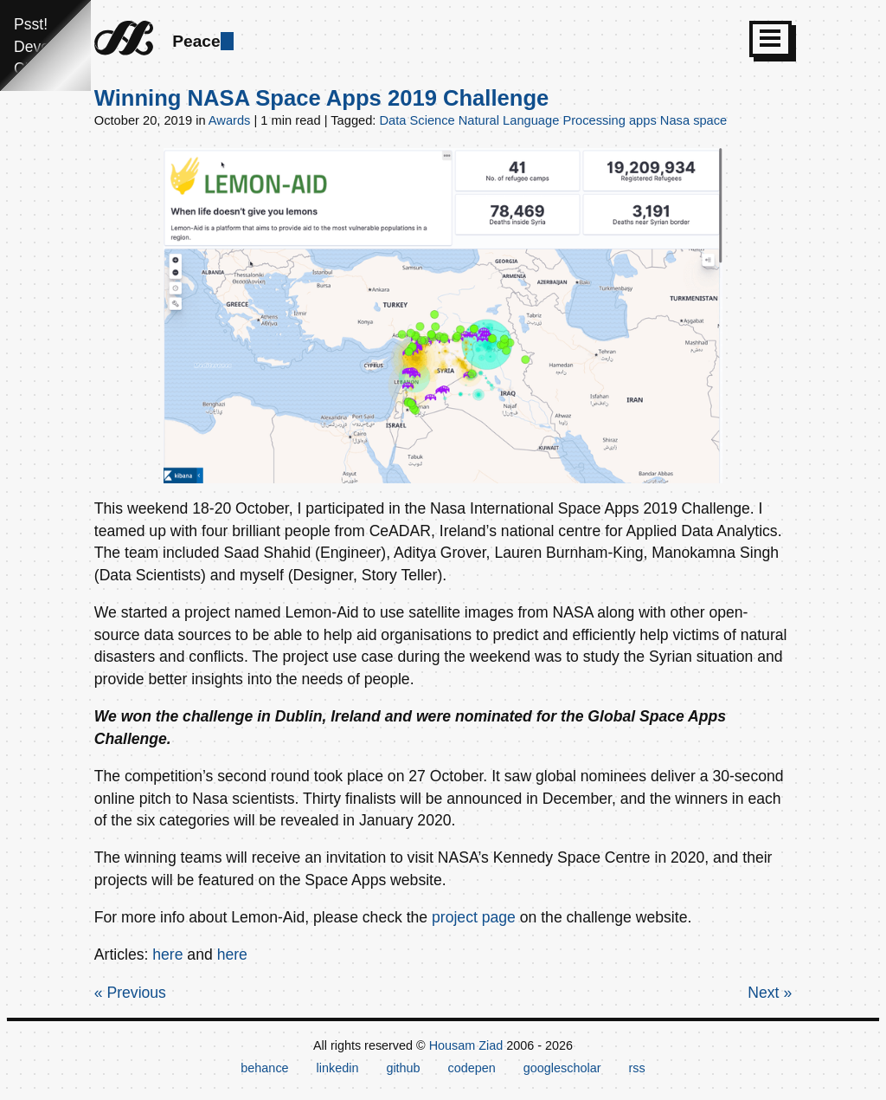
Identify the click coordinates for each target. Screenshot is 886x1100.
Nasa (675, 120)
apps (643, 120)
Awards (230, 120)
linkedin (338, 1068)
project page (474, 917)
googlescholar (562, 1068)
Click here (47, 68)
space (710, 120)
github (403, 1068)
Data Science (417, 120)
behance (264, 1068)
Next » (770, 992)
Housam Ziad (466, 1045)
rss (636, 1068)
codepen (472, 1068)
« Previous (130, 992)
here (167, 954)
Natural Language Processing (542, 120)
